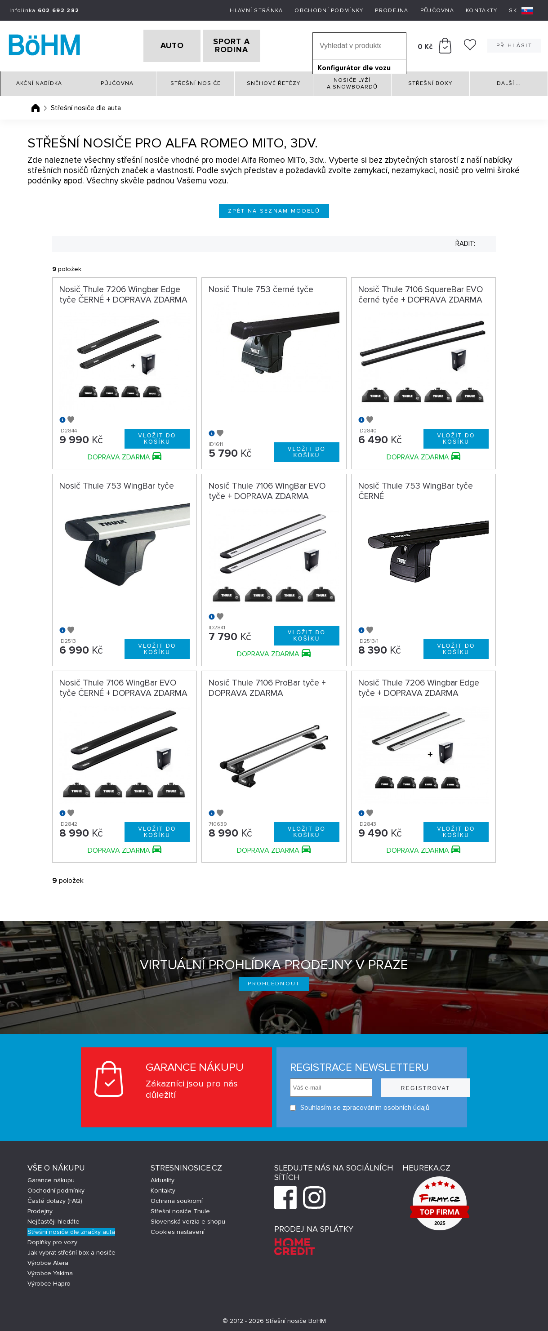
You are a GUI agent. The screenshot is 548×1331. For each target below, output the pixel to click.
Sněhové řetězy (273, 80)
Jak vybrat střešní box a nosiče (71, 1250)
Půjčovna (437, 10)
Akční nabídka (39, 80)
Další (508, 80)
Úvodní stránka (35, 105)
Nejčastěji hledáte (53, 1219)
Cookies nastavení (178, 1229)
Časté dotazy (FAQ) (54, 1198)
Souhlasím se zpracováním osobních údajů (342, 1105)
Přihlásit (514, 44)
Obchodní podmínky (328, 10)
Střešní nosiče (195, 80)
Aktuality (162, 1177)
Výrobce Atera (47, 1260)
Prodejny (40, 1208)
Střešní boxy (430, 80)
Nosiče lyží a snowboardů (352, 80)
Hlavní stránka (256, 10)
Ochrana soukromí (177, 1198)
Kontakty (481, 10)
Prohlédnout (274, 981)
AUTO (158, 44)
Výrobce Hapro (49, 1281)
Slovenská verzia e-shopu (188, 1219)
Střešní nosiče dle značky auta (71, 1229)
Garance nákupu (51, 1177)
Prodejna (391, 10)
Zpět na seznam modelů (274, 208)
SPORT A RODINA (246, 44)
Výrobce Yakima (50, 1270)
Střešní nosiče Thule (180, 1208)
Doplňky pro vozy (52, 1239)
